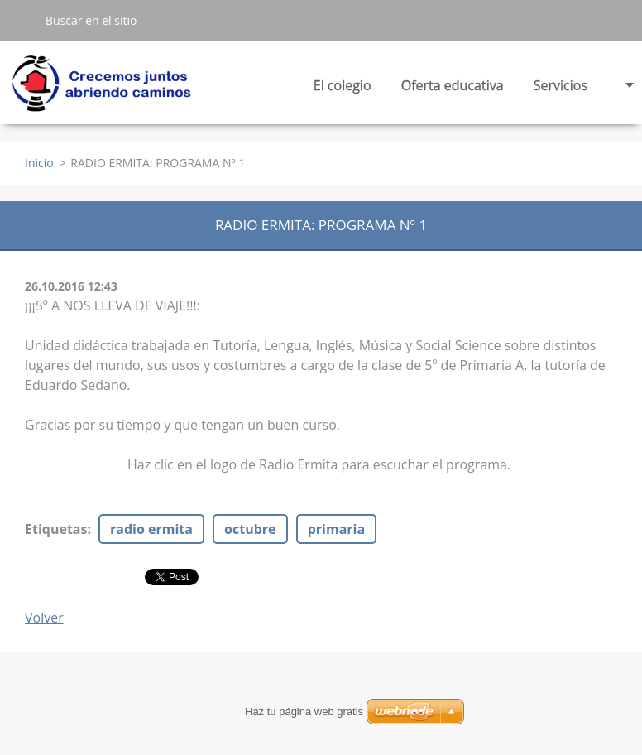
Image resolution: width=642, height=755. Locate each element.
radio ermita (151, 529)
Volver (44, 617)
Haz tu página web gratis (304, 711)
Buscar (22, 20)
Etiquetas (56, 529)
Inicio (39, 163)
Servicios (560, 89)
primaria (336, 529)
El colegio (342, 89)
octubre (249, 529)
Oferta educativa (452, 89)
